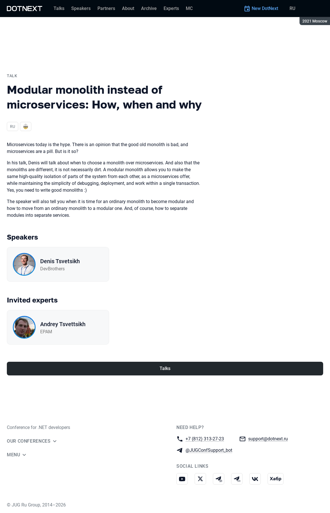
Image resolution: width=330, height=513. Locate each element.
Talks (165, 368)
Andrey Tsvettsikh (62, 324)
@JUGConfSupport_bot (209, 450)
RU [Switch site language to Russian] (292, 8)
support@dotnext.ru (268, 439)
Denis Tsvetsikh (60, 261)
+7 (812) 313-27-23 (205, 439)
